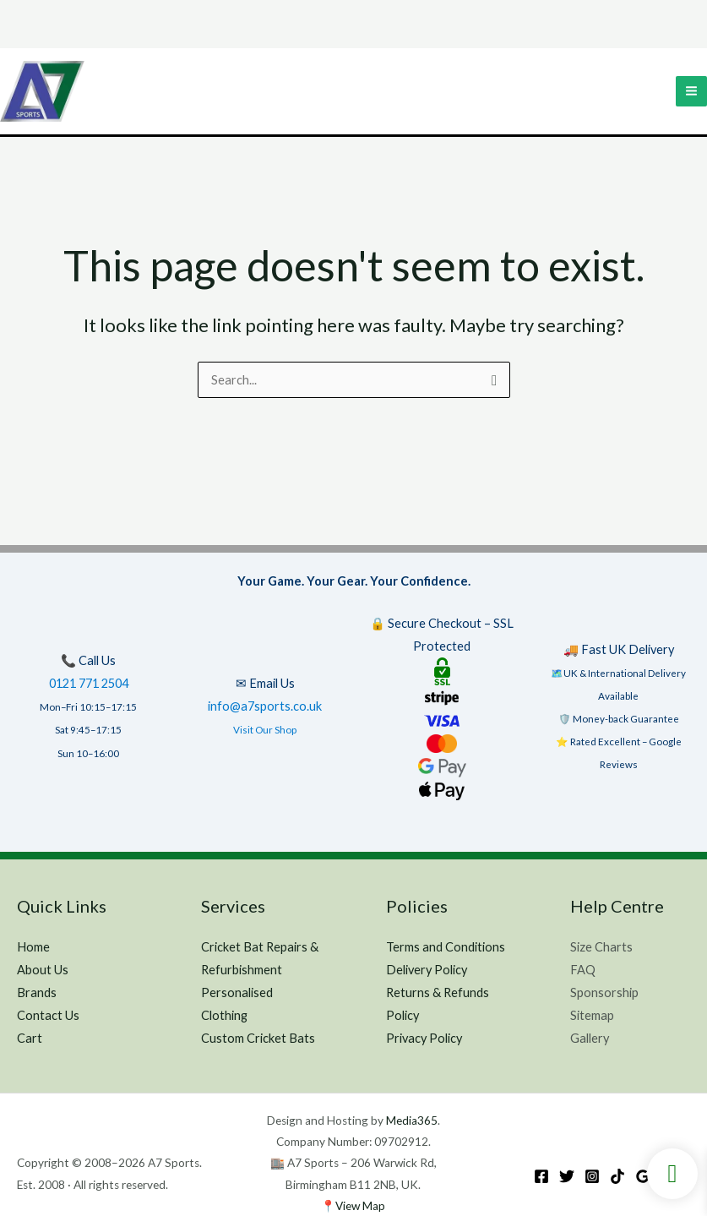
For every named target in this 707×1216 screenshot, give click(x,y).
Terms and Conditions (445, 947)
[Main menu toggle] (691, 91)
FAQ (583, 969)
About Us (42, 969)
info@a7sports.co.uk (265, 706)
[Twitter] (566, 1176)
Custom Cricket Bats (258, 1038)
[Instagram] (592, 1176)
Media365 (412, 1120)
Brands (37, 992)
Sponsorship (604, 992)
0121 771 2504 (88, 683)
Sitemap (592, 1015)
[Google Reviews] (642, 1176)
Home (33, 947)
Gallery (589, 1038)
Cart (29, 1038)
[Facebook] (541, 1176)
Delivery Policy (426, 969)
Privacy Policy (424, 1038)
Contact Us (48, 1015)
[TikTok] (617, 1176)
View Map (360, 1206)
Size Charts (601, 947)
